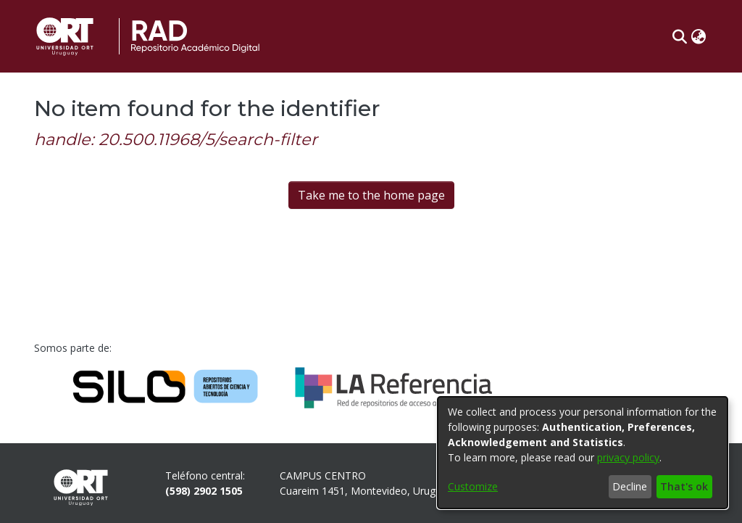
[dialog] (583, 452)
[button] (679, 36)
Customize (473, 486)
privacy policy (628, 457)
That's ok (684, 486)
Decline (629, 486)
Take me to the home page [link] (371, 195)
